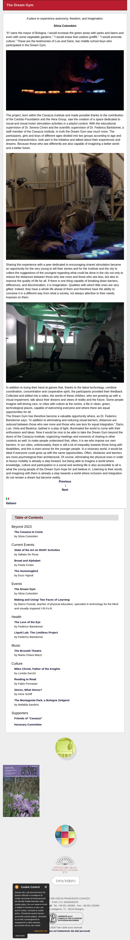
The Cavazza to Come (28, 531)
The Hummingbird (26, 571)
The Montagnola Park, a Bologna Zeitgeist (41, 700)
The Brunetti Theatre (27, 650)
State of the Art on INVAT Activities (37, 550)
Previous (65, 481)
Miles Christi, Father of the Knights (37, 668)
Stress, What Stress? (28, 689)
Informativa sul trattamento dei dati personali (65, 931)
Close (46, 887)
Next (65, 489)
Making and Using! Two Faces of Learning (42, 599)
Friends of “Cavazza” (28, 718)
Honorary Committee (28, 724)
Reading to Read (25, 679)
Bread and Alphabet (27, 560)
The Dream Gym (24, 589)
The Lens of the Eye (27, 622)
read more (20, 936)
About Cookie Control (16, 887)
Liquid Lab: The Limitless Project (36, 632)
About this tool (40, 931)
